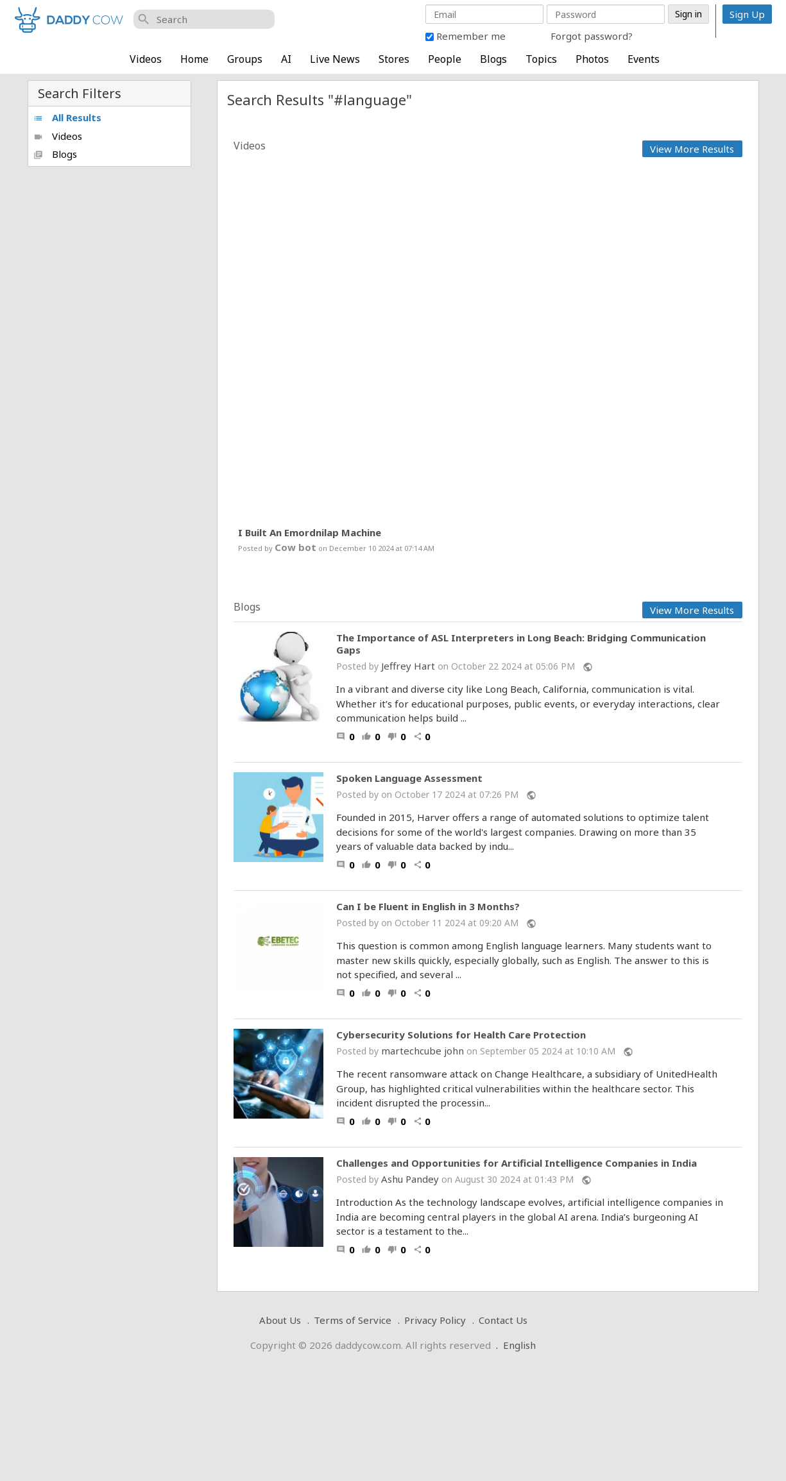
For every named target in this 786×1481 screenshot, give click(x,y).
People (444, 59)
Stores (394, 59)
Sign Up (747, 14)
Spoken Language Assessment (409, 778)
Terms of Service (352, 1320)
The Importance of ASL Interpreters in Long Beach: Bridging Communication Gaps (521, 644)
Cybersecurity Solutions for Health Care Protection (461, 1035)
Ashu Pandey (410, 1178)
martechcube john (422, 1050)
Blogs (493, 59)
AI (286, 59)
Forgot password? (592, 36)
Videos (146, 59)
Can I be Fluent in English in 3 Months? (428, 907)
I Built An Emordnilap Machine (309, 533)
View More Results (692, 148)
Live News (335, 59)
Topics (541, 59)
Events (644, 59)
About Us (280, 1320)
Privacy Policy (435, 1320)
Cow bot (295, 547)
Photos (592, 59)
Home (194, 59)
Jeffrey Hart (408, 665)
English (519, 1345)
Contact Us (503, 1320)
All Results (67, 117)
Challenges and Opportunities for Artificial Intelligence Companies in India (516, 1163)
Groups (244, 59)
